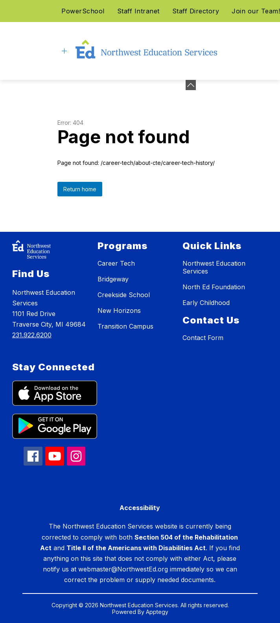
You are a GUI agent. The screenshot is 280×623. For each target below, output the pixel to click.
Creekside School (124, 295)
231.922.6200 (32, 335)
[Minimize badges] (191, 85)
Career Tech (116, 263)
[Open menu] (64, 50)
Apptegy (157, 611)
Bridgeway (113, 279)
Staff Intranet (138, 11)
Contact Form (202, 338)
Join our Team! (256, 11)
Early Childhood (206, 303)
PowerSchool (83, 11)
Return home (79, 189)
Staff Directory (195, 11)
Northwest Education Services (213, 267)
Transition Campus (125, 326)
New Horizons (119, 310)
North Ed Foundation (213, 287)
